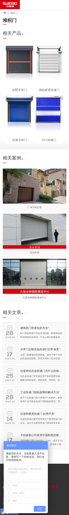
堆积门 (13, 13)
